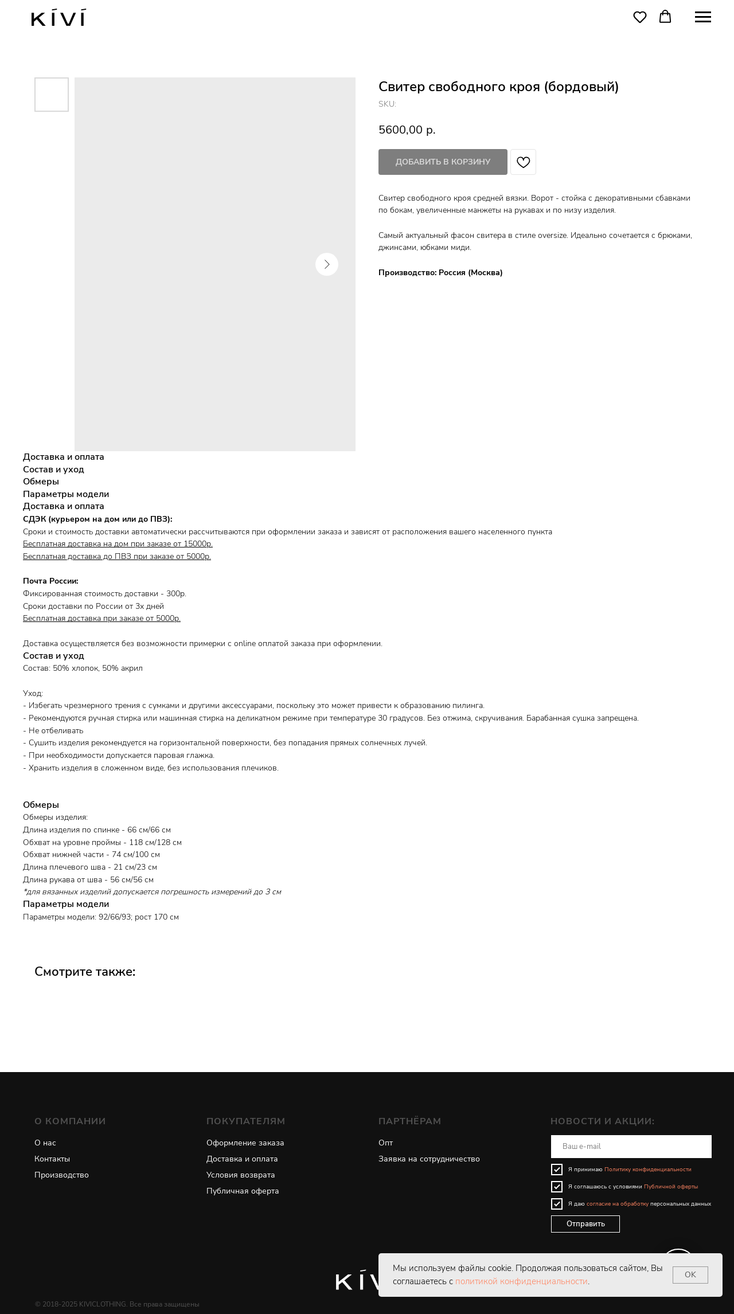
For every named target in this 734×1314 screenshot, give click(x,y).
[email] (631, 1146)
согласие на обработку (618, 1204)
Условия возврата (240, 1175)
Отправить (586, 1224)
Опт (385, 1142)
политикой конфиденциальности (521, 1281)
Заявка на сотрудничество (429, 1158)
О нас (45, 1142)
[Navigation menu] (703, 17)
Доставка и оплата (242, 1158)
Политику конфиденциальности (648, 1170)
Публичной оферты (671, 1187)
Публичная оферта (242, 1191)
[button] (640, 17)
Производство (61, 1175)
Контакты (52, 1158)
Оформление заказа (245, 1142)
